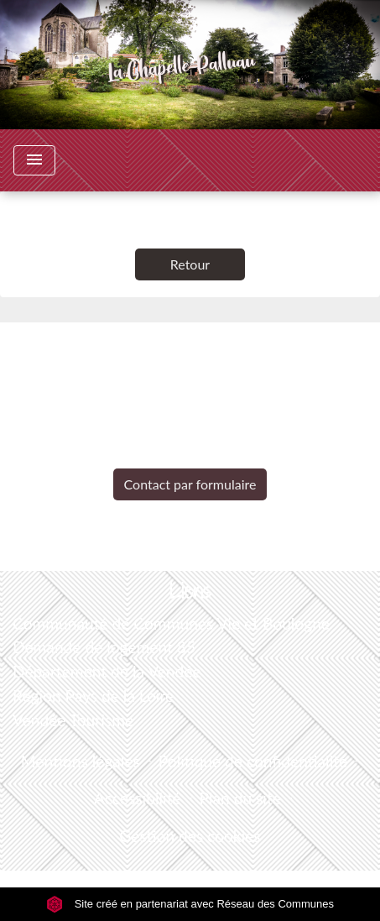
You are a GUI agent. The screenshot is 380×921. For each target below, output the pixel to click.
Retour (190, 264)
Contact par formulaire (190, 484)
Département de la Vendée (107, 671)
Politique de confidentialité (253, 761)
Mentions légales (80, 761)
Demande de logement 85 (104, 647)
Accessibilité (137, 798)
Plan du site (240, 798)
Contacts (190, 351)
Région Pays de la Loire (93, 695)
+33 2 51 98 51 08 (189, 455)
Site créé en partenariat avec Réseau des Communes (190, 903)
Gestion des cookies (189, 835)
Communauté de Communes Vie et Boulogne (171, 623)
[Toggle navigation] (34, 160)
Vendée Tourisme (73, 720)
